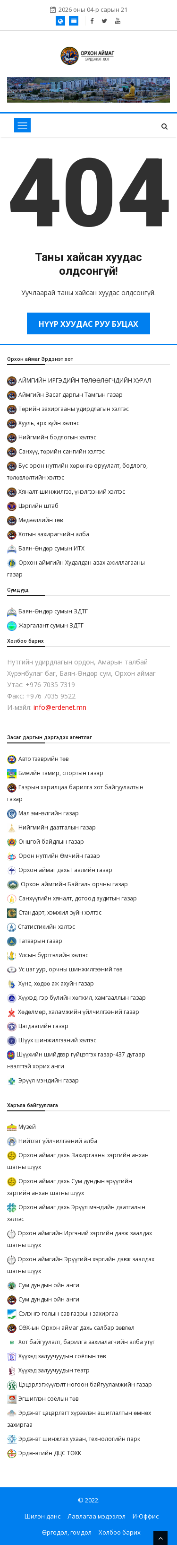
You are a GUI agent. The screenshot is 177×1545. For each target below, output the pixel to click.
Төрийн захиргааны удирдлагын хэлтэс (73, 409)
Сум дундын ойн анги (48, 1285)
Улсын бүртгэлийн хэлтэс (53, 955)
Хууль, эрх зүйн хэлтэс (48, 423)
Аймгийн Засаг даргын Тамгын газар (70, 395)
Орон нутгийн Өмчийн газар (59, 856)
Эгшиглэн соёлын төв (48, 1399)
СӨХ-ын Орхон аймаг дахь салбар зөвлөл (76, 1328)
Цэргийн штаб (38, 506)
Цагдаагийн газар (43, 1026)
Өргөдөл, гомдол (67, 1532)
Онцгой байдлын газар (51, 842)
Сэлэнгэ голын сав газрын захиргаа (68, 1313)
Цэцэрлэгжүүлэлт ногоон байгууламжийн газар (85, 1384)
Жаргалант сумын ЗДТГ (51, 625)
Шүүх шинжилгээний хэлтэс (57, 1040)
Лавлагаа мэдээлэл (96, 1516)
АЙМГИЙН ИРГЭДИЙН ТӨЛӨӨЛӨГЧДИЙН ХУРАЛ (84, 380)
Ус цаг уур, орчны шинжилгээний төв (70, 969)
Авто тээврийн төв (43, 759)
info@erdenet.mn (60, 707)
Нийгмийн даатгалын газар (57, 827)
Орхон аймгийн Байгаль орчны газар (74, 884)
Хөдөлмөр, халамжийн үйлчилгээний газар (78, 1012)
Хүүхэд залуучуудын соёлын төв (62, 1356)
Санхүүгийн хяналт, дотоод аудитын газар (77, 898)
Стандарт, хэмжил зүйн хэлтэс (59, 912)
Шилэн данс (42, 1516)
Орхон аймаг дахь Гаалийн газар (65, 870)
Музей (27, 1127)
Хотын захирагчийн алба (53, 534)
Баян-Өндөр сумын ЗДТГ (53, 611)
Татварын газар (40, 941)
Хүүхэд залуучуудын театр (54, 1370)
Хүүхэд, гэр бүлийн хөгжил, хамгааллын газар (82, 998)
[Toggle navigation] (22, 125)
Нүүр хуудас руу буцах (88, 324)
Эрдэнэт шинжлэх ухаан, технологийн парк (79, 1439)
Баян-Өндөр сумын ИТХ (51, 548)
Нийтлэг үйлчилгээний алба (57, 1141)
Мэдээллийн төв (40, 520)
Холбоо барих (120, 1532)
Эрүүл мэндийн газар (48, 1080)
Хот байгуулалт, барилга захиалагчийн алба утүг (86, 1342)
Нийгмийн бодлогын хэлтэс (57, 437)
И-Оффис (146, 1516)
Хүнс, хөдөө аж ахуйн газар (56, 983)
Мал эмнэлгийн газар (48, 813)
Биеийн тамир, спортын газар (60, 773)
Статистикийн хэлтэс (46, 927)
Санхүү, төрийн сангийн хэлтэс (61, 451)
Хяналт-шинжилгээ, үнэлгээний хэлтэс (71, 492)
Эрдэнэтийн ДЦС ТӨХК (49, 1453)
